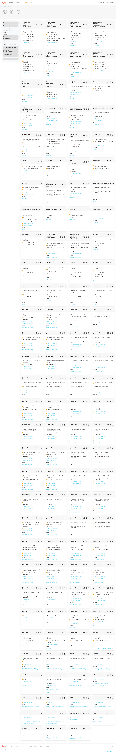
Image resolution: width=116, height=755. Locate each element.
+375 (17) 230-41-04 (28, 72)
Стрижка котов (7, 28)
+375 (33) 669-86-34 (76, 123)
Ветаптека (95, 149)
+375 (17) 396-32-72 (28, 123)
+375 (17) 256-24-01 (76, 41)
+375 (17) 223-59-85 (52, 43)
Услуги (25, 2)
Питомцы (10, 2)
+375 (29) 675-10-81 (100, 621)
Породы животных (32, 746)
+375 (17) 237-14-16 (28, 247)
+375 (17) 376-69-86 (28, 171)
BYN (112, 746)
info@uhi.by (110, 751)
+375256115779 (27, 733)
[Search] (36, 2)
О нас (41, 746)
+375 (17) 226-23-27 (28, 97)
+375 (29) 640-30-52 (52, 200)
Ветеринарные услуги (9, 23)
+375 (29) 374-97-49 (76, 174)
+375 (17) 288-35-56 (76, 72)
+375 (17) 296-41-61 (28, 43)
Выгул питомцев (8, 43)
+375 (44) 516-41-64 (100, 95)
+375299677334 (27, 681)
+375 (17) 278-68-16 (52, 99)
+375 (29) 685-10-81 (76, 623)
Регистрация (110, 2)
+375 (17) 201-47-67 (28, 192)
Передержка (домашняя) (10, 44)
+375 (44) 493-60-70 (28, 643)
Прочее (5, 59)
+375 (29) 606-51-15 (52, 120)
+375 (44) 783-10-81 (52, 644)
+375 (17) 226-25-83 (28, 95)
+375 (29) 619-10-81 (75, 643)
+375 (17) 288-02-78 (100, 71)
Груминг (6, 32)
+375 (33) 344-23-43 (100, 120)
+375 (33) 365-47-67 (100, 218)
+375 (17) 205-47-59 (52, 198)
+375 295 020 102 (75, 681)
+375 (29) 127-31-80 (100, 145)
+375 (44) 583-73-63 (100, 118)
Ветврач (111, 648)
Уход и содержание (9, 41)
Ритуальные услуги (50, 737)
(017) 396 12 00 (98, 643)
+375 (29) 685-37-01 (76, 149)
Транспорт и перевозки (9, 47)
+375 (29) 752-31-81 (100, 679)
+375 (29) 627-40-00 (100, 173)
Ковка (5, 34)
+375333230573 (99, 702)
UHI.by (4, 749)
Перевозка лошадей (58, 691)
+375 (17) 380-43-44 (100, 93)
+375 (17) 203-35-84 (100, 197)
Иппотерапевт (49, 691)
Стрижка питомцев (8, 30)
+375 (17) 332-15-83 (76, 92)
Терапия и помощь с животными (8, 55)
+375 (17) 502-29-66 (76, 121)
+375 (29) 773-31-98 (52, 173)
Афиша (18, 2)
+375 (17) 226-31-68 (100, 195)
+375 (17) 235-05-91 (76, 151)
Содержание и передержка (7, 37)
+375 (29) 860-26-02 (52, 151)
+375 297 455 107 (51, 733)
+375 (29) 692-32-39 (28, 125)
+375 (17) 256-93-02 (52, 253)
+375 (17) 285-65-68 (52, 118)
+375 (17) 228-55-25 (100, 171)
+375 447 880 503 (99, 717)
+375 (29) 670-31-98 (52, 171)
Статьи (47, 746)
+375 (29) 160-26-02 (28, 151)
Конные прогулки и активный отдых (8, 50)
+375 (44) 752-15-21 (76, 94)
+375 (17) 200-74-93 (100, 41)
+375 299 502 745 (51, 685)
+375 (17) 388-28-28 (28, 149)
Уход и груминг (7, 26)
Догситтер (56, 689)
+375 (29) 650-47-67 (28, 194)
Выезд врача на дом (103, 648)
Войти (102, 2)
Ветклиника (24, 47)
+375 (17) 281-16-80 (52, 71)
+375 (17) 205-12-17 (28, 173)
